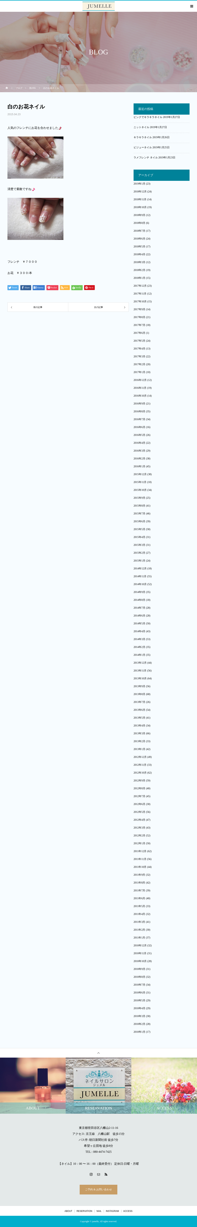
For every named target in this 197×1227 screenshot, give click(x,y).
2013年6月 (139, 709)
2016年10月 (140, 395)
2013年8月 (139, 694)
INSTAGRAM (112, 1211)
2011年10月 (140, 867)
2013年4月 (139, 725)
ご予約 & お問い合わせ (98, 1189)
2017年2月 (139, 364)
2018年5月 (139, 246)
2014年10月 (140, 584)
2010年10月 (140, 961)
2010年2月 (139, 1024)
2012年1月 (139, 843)
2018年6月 (139, 238)
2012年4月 (139, 819)
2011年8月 (139, 882)
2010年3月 (139, 1016)
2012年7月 (139, 796)
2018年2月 (139, 270)
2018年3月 (139, 262)
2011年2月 (139, 929)
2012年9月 (139, 780)
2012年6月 (139, 804)
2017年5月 (139, 340)
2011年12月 (140, 851)
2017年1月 (139, 372)
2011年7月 (139, 890)
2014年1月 (139, 655)
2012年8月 (139, 788)
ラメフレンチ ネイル (146, 157)
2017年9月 (139, 309)
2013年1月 (139, 749)
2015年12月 (140, 474)
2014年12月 (140, 568)
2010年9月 (139, 969)
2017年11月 (140, 293)
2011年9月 (139, 874)
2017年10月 (140, 301)
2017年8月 (139, 317)
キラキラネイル (143, 137)
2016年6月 (139, 427)
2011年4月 (139, 914)
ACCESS (127, 1211)
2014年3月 (139, 639)
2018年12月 (140, 191)
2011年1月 (139, 937)
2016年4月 (139, 442)
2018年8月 (139, 223)
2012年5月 (139, 812)
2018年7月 (139, 230)
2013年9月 (139, 686)
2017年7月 (139, 325)
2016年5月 (139, 435)
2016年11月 (140, 387)
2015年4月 (139, 537)
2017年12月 (140, 285)
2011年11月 (140, 859)
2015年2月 (139, 552)
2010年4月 (139, 1008)
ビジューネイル (143, 147)
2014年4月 (139, 631)
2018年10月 (140, 207)
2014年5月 (139, 623)
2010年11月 (140, 953)
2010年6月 (139, 992)
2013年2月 (139, 741)
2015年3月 (139, 545)
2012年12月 (140, 757)
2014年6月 (139, 615)
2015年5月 (139, 529)
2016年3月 (139, 450)
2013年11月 (140, 670)
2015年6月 (139, 521)
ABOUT (68, 1211)
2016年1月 (139, 466)
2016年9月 (139, 403)
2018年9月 (139, 215)
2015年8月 (139, 505)
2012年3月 (139, 827)
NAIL (98, 1211)
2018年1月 (139, 278)
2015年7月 (139, 513)
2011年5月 (139, 906)
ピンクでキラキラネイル (148, 117)
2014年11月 (140, 576)
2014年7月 (139, 607)
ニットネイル (141, 127)
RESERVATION (84, 1211)
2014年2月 (139, 647)
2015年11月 (140, 482)
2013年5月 (139, 717)
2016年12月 (140, 380)
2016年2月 (139, 458)
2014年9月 (139, 592)
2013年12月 (140, 662)
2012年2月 (139, 835)
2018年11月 (140, 199)
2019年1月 (139, 183)
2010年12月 (140, 945)
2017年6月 (139, 333)
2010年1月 (139, 1031)
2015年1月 (139, 560)
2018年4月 (139, 254)
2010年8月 (139, 977)
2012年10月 (140, 772)
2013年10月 (140, 678)
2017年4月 (139, 348)
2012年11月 (140, 764)
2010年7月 (139, 984)
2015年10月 (140, 490)
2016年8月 (139, 411)
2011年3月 (139, 922)
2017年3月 (139, 356)
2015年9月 (139, 497)
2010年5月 (139, 1000)
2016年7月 (139, 419)
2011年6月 (139, 898)
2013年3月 (139, 733)
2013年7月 (139, 702)
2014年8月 (139, 600)
